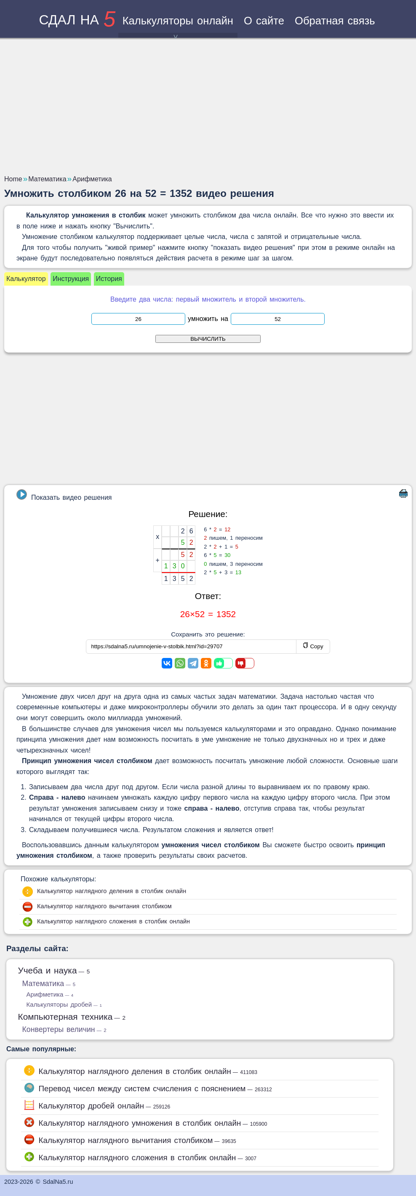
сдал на (77, 19)
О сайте (264, 21)
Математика (49, 983)
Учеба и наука (54, 970)
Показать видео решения (64, 495)
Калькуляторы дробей (64, 1004)
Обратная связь (335, 21)
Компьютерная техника (72, 1016)
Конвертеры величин (64, 1029)
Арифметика (50, 994)
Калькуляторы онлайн (177, 26)
